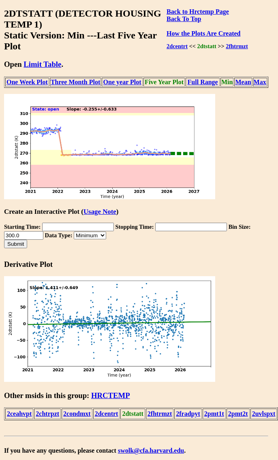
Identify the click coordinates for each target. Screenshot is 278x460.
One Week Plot (27, 82)
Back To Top (184, 18)
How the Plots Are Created (203, 33)
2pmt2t (238, 413)
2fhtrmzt (237, 46)
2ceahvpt (19, 413)
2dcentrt (177, 46)
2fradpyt (188, 413)
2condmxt (77, 413)
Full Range (203, 82)
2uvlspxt (264, 413)
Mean (243, 82)
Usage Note (99, 211)
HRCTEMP (110, 395)
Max (260, 82)
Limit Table (42, 64)
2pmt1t (214, 413)
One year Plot (122, 82)
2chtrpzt (47, 413)
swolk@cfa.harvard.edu (151, 450)
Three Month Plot (75, 82)
